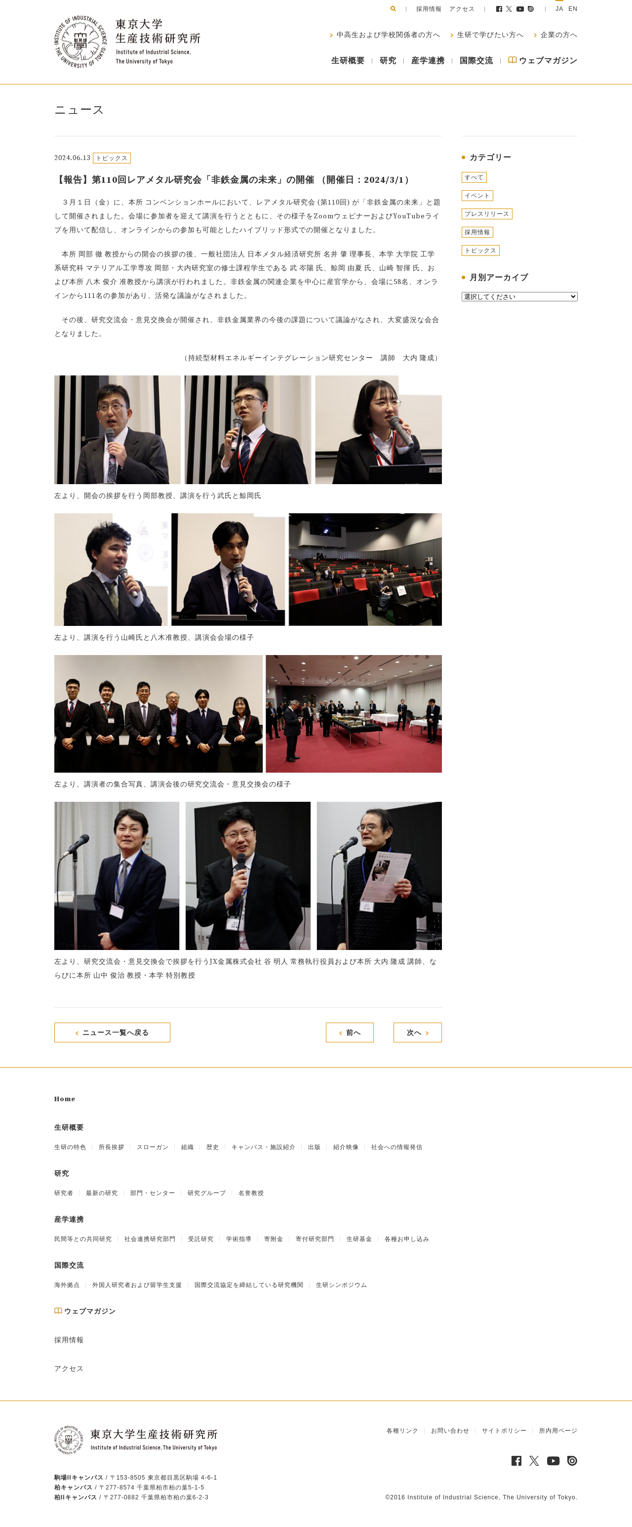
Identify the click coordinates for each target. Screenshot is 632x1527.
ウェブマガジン (543, 61)
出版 (314, 1147)
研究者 (64, 1193)
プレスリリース (487, 213)
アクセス (462, 8)
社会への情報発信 (397, 1147)
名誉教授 (251, 1193)
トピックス (481, 250)
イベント (477, 195)
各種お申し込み (407, 1239)
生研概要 (348, 61)
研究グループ (207, 1193)
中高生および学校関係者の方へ (387, 35)
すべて (474, 177)
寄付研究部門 (315, 1239)
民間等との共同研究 (83, 1239)
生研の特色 (70, 1147)
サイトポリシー (504, 1430)
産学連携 (428, 61)
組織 (187, 1147)
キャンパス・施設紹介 (264, 1147)
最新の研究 (102, 1193)
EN (573, 8)
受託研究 (201, 1239)
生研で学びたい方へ (489, 35)
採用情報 (429, 8)
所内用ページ (558, 1430)
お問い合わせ (450, 1430)
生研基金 (359, 1239)
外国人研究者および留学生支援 (137, 1284)
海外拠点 (67, 1284)
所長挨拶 (111, 1147)
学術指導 (239, 1239)
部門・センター (152, 1193)
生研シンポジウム (341, 1284)
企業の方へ (558, 35)
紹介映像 (346, 1147)
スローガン (153, 1147)
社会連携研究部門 (150, 1239)
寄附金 (273, 1239)
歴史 (212, 1147)
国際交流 (476, 61)
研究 (388, 61)
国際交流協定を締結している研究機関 (249, 1284)
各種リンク (403, 1430)
